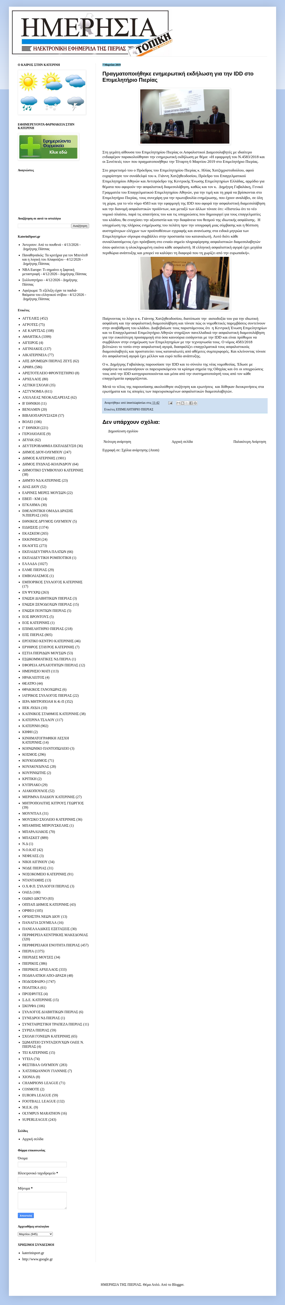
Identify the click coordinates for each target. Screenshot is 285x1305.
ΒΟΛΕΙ (27, 422)
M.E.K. (27, 1107)
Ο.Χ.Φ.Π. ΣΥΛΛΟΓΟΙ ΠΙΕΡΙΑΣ (45, 886)
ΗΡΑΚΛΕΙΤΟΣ (33, 677)
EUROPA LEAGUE (36, 1095)
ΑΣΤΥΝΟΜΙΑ (33, 391)
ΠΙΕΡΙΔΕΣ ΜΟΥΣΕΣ (37, 957)
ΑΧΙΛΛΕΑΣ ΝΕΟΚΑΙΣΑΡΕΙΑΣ (46, 397)
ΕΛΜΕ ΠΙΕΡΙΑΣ (34, 570)
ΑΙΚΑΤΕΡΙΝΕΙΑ (34, 355)
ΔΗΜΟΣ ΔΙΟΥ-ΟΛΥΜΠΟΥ (42, 452)
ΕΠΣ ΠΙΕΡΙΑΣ (33, 635)
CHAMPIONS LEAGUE (40, 1083)
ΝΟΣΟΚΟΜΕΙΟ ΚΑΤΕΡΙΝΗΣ (44, 874)
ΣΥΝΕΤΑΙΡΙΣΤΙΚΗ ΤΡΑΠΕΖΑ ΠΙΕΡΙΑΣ (52, 1024)
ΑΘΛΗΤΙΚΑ (31, 337)
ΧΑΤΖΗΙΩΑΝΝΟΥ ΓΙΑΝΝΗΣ (44, 1071)
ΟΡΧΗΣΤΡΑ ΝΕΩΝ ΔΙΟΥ (41, 916)
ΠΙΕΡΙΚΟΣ (30, 963)
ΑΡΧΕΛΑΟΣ (31, 379)
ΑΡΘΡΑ (28, 367)
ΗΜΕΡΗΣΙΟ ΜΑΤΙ (36, 671)
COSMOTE (30, 1089)
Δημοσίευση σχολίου (123, 431)
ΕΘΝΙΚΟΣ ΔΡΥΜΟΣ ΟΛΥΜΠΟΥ (47, 521)
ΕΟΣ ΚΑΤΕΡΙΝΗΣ (35, 623)
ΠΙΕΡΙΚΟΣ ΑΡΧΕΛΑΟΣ (40, 969)
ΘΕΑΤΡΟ (29, 683)
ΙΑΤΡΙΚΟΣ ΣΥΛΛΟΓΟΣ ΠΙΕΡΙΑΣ (47, 695)
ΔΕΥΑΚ (28, 440)
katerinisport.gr (33, 1253)
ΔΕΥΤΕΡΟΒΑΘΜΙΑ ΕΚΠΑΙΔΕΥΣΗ (49, 446)
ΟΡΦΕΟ (28, 910)
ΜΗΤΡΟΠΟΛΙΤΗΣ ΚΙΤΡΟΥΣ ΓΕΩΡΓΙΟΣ (53, 803)
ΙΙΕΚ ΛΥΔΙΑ (31, 708)
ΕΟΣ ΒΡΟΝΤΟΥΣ (35, 617)
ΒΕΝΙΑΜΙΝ (31, 409)
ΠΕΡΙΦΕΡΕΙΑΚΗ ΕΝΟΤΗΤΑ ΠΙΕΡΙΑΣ (51, 945)
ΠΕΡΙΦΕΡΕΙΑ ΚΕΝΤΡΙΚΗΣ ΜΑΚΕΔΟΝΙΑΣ (55, 935)
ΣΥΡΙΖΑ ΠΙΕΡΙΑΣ (35, 1030)
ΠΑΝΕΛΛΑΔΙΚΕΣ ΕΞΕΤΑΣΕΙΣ (46, 929)
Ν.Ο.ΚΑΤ (29, 850)
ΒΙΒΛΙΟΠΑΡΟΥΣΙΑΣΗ (39, 415)
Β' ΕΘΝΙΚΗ (31, 403)
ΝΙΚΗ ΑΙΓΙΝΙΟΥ (35, 862)
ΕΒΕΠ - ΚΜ (31, 499)
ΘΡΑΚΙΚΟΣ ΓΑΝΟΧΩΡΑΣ (41, 689)
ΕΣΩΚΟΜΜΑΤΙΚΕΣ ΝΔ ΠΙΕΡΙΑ (46, 659)
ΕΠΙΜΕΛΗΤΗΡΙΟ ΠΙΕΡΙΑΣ (134, 409)
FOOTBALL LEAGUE (39, 1101)
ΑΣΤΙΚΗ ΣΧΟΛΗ (35, 385)
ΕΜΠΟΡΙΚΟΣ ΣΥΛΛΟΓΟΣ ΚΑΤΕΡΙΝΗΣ (52, 582)
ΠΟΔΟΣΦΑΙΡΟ (33, 981)
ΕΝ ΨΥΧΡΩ (31, 592)
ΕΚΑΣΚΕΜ (31, 533)
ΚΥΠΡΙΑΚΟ (31, 785)
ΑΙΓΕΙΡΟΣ (30, 343)
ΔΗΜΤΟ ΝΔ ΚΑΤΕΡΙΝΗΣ (41, 480)
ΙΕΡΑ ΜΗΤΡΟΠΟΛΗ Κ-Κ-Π (43, 701)
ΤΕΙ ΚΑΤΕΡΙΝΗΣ (35, 1052)
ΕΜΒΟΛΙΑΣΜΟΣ (35, 576)
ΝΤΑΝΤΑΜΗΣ (33, 880)
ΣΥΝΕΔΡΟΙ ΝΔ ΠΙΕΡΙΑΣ (41, 1018)
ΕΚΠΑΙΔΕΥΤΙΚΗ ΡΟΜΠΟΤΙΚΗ (46, 558)
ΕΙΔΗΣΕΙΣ (30, 527)
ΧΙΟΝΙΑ (28, 1077)
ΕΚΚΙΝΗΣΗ (31, 539)
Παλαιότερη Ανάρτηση (249, 441)
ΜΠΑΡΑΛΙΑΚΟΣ (35, 832)
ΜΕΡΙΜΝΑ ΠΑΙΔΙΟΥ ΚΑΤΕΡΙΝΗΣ (48, 797)
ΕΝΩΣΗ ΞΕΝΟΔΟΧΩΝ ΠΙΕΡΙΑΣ (47, 604)
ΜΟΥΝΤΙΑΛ (31, 813)
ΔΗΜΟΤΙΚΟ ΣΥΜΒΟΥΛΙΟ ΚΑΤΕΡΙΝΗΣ (52, 470)
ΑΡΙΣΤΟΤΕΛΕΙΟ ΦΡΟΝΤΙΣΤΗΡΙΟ (48, 373)
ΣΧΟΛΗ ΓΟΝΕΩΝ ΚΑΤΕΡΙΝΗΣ (46, 1036)
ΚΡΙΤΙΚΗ (29, 779)
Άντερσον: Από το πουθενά (41, 245)
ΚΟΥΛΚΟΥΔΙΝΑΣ (35, 766)
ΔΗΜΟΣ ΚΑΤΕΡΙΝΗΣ (38, 458)
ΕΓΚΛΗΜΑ (31, 505)
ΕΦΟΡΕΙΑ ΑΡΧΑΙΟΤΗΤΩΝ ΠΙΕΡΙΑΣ (50, 665)
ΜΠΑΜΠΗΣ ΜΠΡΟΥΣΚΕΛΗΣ (45, 825)
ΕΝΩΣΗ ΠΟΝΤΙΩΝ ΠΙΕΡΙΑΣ (44, 611)
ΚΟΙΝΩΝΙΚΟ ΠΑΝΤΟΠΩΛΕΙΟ (45, 748)
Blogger (177, 1284)
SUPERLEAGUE (35, 1119)
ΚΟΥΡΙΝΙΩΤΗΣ (34, 773)
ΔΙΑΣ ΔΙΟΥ (31, 487)
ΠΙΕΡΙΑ (28, 951)
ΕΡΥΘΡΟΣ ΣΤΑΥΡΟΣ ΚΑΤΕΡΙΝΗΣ (48, 647)
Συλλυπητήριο (32, 280)
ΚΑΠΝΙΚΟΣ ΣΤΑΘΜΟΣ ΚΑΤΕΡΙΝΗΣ (50, 714)
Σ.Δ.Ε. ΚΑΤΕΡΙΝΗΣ (37, 1000)
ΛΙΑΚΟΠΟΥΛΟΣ (35, 791)
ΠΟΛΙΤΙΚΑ (30, 987)
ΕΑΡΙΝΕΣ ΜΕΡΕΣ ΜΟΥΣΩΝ (44, 493)
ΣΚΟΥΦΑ (29, 1006)
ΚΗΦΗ (27, 732)
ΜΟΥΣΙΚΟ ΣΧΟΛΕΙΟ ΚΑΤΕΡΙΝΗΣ (48, 819)
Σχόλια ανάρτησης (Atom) (140, 450)
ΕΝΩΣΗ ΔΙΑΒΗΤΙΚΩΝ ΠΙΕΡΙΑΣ (47, 598)
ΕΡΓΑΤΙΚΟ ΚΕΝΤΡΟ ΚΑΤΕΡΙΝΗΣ (48, 641)
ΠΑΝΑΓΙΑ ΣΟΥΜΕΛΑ (39, 922)
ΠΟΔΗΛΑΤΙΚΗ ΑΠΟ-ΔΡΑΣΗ (44, 975)
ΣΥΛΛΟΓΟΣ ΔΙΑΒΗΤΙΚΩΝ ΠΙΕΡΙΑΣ (50, 1012)
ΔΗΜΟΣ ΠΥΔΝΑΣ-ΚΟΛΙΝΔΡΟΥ (46, 464)
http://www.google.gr (37, 1259)
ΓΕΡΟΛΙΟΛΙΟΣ (33, 434)
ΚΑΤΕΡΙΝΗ (31, 726)
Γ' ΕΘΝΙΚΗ (30, 428)
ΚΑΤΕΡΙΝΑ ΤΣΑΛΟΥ (38, 720)
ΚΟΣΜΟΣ (29, 754)
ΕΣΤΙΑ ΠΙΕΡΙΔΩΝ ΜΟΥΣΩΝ (44, 653)
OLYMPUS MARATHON (41, 1113)
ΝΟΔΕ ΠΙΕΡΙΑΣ (34, 868)
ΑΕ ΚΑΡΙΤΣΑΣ (33, 331)
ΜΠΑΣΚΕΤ (31, 838)
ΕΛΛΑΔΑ (29, 564)
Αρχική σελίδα (182, 441)
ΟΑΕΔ (27, 892)
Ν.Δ (25, 844)
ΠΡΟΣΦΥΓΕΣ (32, 994)
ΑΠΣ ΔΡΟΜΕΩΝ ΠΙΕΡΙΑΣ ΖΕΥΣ (47, 361)
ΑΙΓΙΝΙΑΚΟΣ (32, 349)
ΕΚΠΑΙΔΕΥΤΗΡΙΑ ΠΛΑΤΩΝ (44, 552)
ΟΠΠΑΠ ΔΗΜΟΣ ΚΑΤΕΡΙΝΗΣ (45, 904)
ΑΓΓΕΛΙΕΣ (30, 318)
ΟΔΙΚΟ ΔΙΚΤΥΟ (34, 898)
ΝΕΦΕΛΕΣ (30, 856)
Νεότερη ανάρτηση (117, 441)
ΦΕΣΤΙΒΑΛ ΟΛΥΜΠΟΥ (40, 1065)
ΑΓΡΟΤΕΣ (30, 324)
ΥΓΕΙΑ (27, 1059)
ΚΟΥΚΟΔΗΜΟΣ (34, 760)
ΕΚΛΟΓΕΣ (30, 546)
